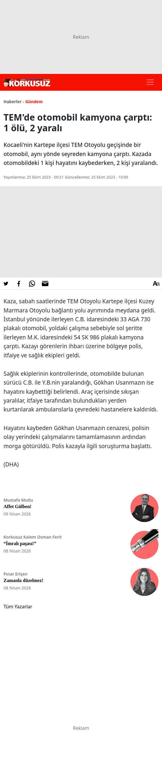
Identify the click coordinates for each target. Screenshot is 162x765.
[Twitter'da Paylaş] (6, 283)
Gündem (34, 101)
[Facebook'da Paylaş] (19, 283)
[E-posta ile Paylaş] (45, 283)
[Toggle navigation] (150, 82)
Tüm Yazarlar (18, 606)
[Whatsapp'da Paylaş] (32, 283)
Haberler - (14, 101)
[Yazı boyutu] (156, 283)
